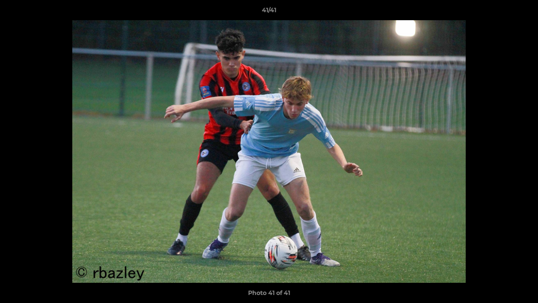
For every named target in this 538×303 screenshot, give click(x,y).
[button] (523, 12)
